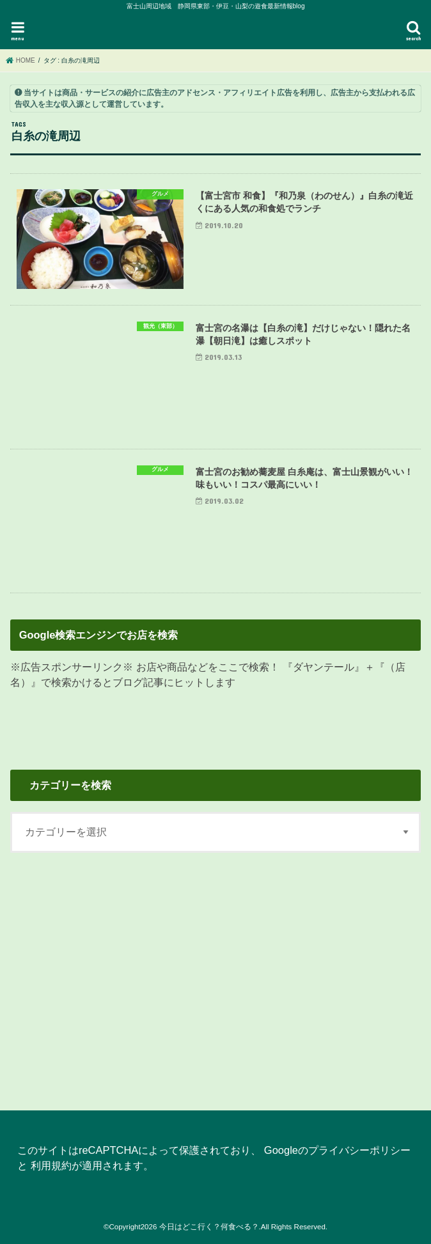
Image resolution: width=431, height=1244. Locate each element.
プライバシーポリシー (359, 1150)
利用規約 (51, 1165)
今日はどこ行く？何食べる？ (209, 1227)
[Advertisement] (215, 973)
